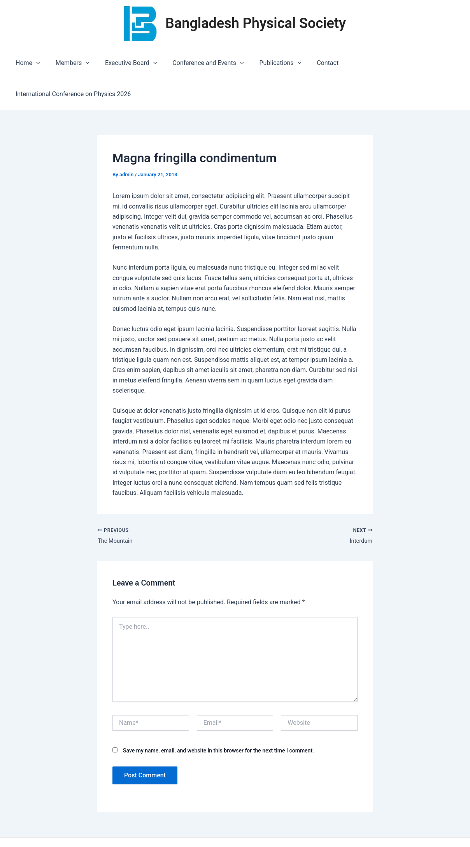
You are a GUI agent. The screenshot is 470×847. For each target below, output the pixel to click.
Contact (314, 63)
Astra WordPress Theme (318, 827)
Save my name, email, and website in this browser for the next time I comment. (218, 720)
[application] (38, 63)
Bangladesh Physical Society (255, 23)
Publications (270, 63)
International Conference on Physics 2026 (394, 63)
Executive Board (127, 63)
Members (71, 63)
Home (30, 63)
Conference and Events (200, 63)
